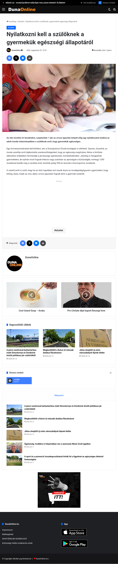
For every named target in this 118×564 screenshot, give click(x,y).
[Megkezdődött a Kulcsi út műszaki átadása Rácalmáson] (59, 338)
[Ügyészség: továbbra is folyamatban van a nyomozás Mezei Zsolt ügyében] (14, 447)
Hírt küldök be (88, 2)
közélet (59, 230)
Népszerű (59, 395)
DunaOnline (16, 50)
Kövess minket (106, 2)
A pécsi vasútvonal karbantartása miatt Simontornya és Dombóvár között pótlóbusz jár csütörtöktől (21, 353)
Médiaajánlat (7, 534)
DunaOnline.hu (42, 559)
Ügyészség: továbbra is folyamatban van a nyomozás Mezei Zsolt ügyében (57, 444)
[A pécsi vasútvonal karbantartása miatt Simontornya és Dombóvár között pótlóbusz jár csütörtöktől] (23, 338)
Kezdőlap (11, 21)
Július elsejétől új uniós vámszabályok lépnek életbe (47, 431)
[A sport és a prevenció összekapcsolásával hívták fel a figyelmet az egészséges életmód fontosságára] (14, 460)
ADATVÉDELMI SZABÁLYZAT (14, 538)
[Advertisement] (59, 203)
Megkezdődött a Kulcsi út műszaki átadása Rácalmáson (49, 419)
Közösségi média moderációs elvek (17, 543)
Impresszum (7, 530)
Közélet (21, 21)
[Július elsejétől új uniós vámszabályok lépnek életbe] (95, 338)
